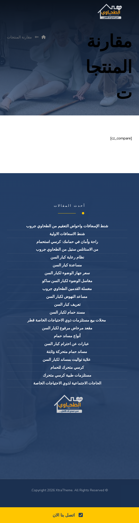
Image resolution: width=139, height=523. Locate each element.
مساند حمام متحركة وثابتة (67, 351)
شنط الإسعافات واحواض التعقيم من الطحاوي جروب (67, 226)
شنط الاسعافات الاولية (67, 234)
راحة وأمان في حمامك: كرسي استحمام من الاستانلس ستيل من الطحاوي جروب (67, 245)
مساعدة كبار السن (67, 265)
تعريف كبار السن (67, 304)
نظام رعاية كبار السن (67, 257)
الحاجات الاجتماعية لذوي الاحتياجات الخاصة (67, 383)
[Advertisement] (69, 60)
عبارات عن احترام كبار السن (67, 344)
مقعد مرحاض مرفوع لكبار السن (67, 328)
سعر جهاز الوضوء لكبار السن (67, 273)
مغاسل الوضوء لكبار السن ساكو (67, 281)
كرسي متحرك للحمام (67, 367)
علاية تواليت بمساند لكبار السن (67, 359)
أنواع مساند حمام (67, 336)
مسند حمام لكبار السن (67, 312)
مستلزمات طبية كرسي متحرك (67, 375)
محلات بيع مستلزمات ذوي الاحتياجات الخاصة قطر (67, 320)
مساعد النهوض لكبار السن (67, 296)
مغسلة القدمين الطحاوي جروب (67, 288)
